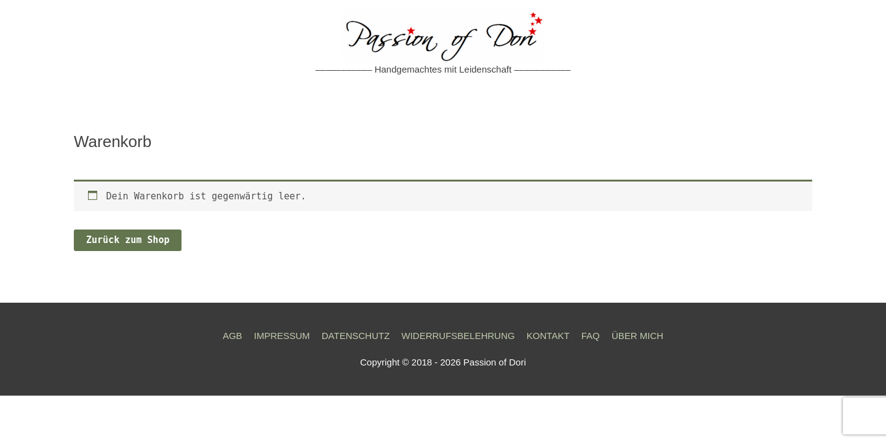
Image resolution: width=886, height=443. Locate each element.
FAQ (590, 335)
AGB (232, 335)
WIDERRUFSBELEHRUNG (457, 335)
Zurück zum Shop (127, 239)
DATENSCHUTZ (356, 335)
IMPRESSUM (282, 335)
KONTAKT (548, 335)
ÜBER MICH (637, 335)
